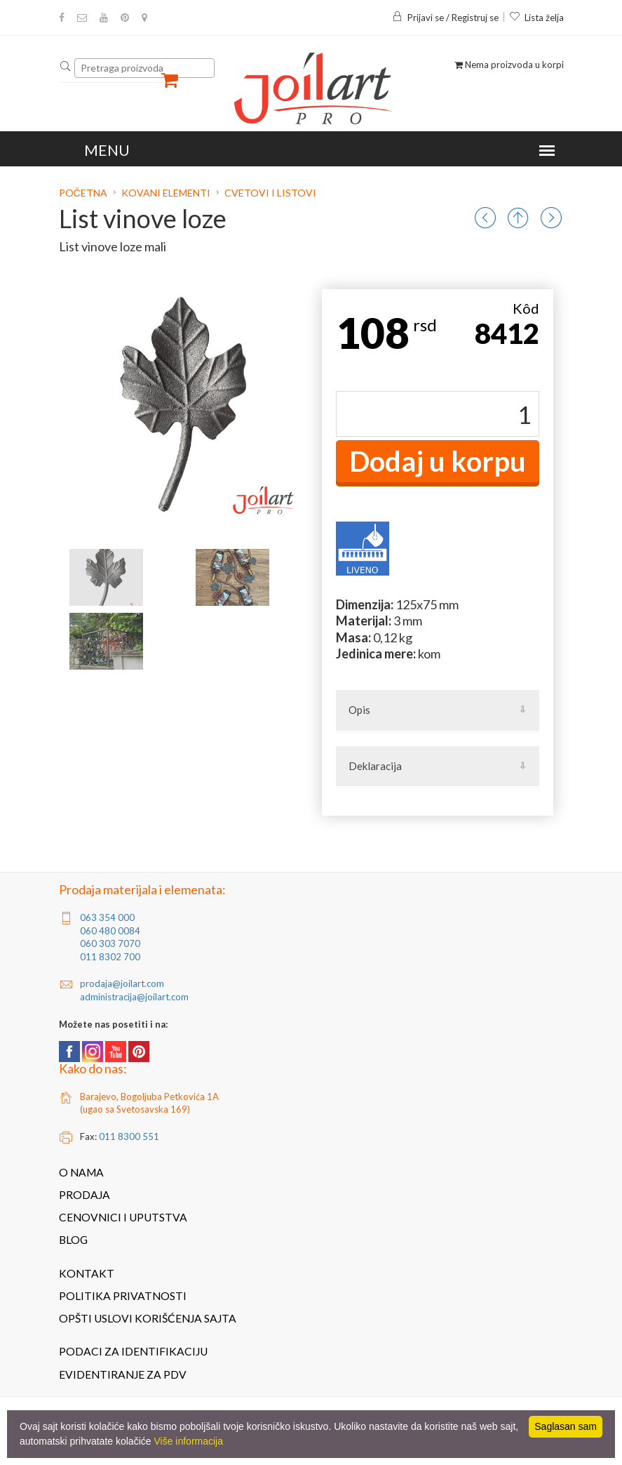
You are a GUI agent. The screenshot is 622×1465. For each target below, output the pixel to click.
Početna (84, 193)
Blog (73, 1239)
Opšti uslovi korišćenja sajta (147, 1318)
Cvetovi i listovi (270, 193)
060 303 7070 (110, 943)
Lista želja (536, 17)
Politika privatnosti (123, 1296)
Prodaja (84, 1194)
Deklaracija (375, 766)
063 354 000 (107, 917)
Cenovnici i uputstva (123, 1217)
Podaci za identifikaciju (133, 1351)
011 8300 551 (129, 1136)
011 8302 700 (110, 956)
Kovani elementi (165, 193)
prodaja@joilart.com (122, 983)
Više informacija (188, 1441)
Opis (359, 709)
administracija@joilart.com (134, 996)
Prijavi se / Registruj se (445, 17)
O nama (81, 1172)
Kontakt (86, 1273)
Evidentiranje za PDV (123, 1374)
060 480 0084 (110, 930)
